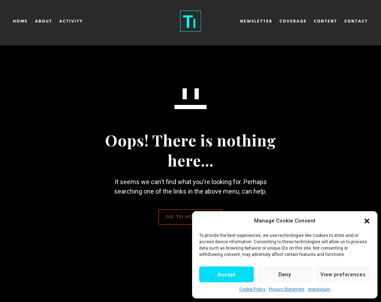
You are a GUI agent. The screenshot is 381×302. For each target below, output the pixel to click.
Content (307, 21)
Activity (90, 21)
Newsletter (237, 21)
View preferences (342, 274)
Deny (284, 274)
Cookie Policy (252, 289)
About (62, 21)
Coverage (274, 21)
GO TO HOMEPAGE (190, 216)
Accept (226, 274)
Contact (337, 21)
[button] (366, 221)
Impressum (319, 289)
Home (39, 21)
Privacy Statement (287, 289)
